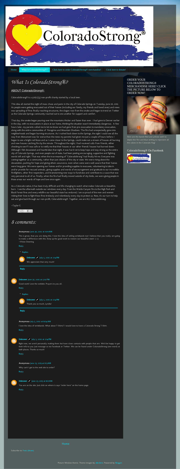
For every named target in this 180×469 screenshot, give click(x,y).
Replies (25, 252)
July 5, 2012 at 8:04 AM (40, 321)
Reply (21, 246)
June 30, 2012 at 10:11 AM (41, 231)
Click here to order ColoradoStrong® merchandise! (76, 69)
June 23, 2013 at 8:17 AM (42, 381)
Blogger (118, 462)
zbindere (99, 462)
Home (14, 69)
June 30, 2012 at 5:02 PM (39, 279)
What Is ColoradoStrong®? (34, 69)
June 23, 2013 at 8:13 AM (40, 363)
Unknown (31, 257)
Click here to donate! (116, 69)
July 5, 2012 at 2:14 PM (49, 257)
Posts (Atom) (28, 450)
